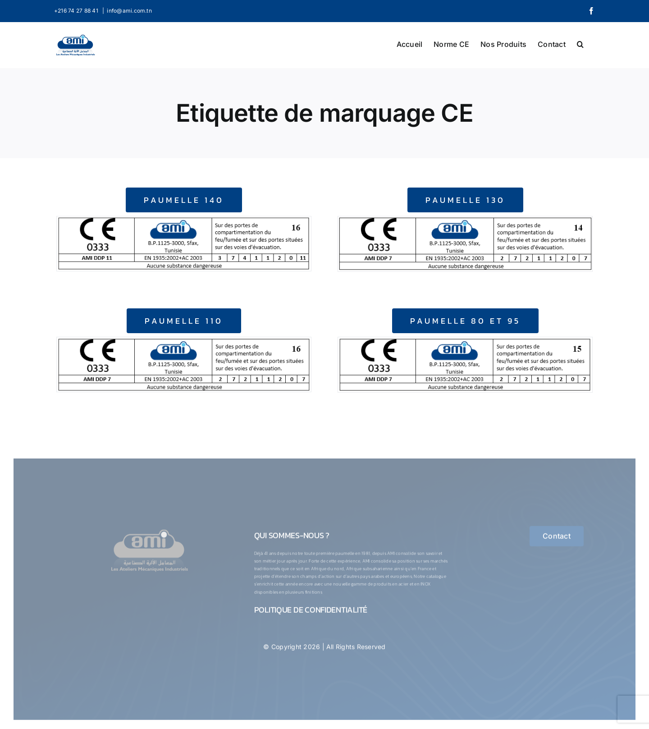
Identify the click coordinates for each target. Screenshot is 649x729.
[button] (580, 43)
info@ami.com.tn (129, 10)
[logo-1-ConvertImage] (149, 531)
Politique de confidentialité (310, 611)
